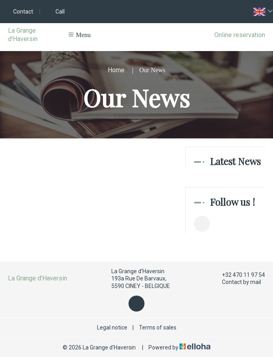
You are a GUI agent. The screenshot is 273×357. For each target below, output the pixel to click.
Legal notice (112, 327)
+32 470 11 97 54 (239, 274)
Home (116, 70)
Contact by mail (237, 282)
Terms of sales (157, 327)
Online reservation (239, 35)
